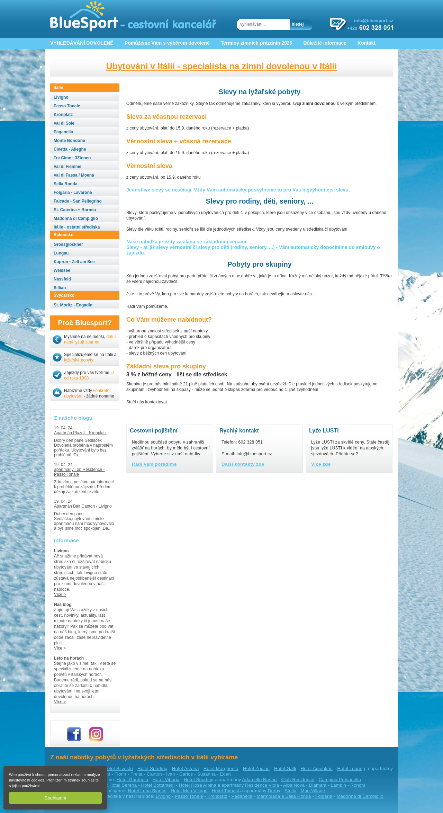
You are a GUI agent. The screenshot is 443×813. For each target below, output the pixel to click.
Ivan (170, 774)
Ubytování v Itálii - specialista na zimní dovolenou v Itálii (221, 66)
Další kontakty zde (243, 464)
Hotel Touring (351, 768)
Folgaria (323, 796)
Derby (274, 790)
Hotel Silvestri (118, 768)
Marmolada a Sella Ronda (283, 796)
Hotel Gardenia (132, 779)
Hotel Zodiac (256, 768)
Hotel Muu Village (189, 790)
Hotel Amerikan (316, 768)
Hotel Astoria (185, 768)
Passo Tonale (189, 796)
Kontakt (367, 43)
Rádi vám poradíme (154, 464)
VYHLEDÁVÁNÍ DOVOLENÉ (82, 43)
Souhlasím (55, 798)
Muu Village (313, 790)
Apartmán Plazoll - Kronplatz (80, 432)
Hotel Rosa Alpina (197, 785)
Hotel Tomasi (225, 790)
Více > (60, 594)
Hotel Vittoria (166, 779)
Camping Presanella (340, 779)
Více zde (321, 464)
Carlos (186, 774)
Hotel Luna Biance (147, 790)
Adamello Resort (259, 779)
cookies (37, 780)
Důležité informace (324, 43)
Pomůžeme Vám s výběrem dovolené (167, 43)
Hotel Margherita (221, 768)
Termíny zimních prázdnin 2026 (256, 43)
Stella (290, 790)
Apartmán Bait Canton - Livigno (83, 506)
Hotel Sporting (152, 768)
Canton (154, 774)
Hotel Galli (285, 768)
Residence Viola (262, 785)
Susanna (206, 774)
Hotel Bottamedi (158, 785)
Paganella (242, 796)
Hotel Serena (123, 785)
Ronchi (357, 785)
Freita (136, 774)
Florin (120, 774)
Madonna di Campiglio (359, 796)
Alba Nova (294, 785)
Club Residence (297, 779)
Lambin (338, 785)
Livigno (163, 796)
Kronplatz (217, 796)
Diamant (318, 785)
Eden (225, 774)
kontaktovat (156, 402)
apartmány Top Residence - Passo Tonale (79, 472)
